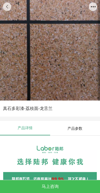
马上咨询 (50, 186)
